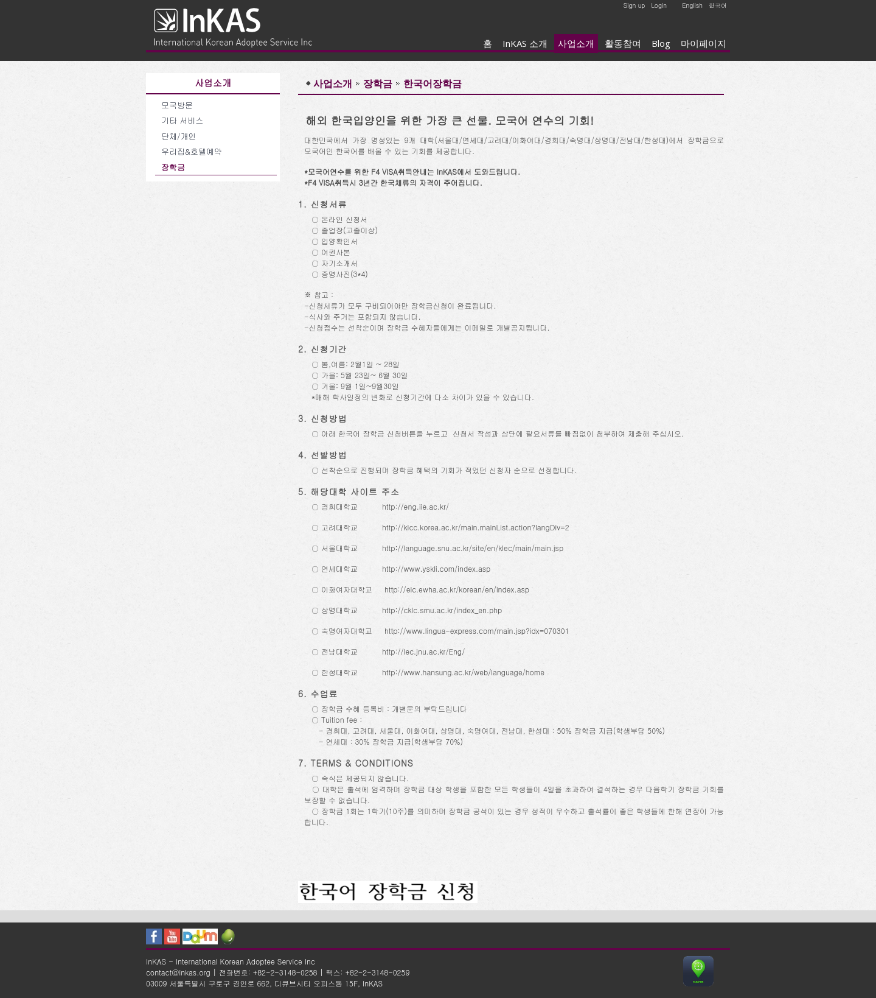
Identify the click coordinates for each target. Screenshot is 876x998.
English (692, 5)
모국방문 (177, 105)
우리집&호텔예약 (191, 151)
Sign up (634, 5)
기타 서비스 (182, 120)
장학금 (173, 167)
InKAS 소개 (525, 43)
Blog (661, 43)
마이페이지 (703, 43)
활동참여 (623, 43)
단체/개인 (178, 136)
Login (659, 5)
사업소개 (576, 43)
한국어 (718, 5)
